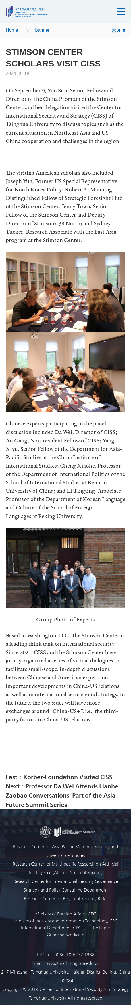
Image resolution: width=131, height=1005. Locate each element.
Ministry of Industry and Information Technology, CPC (65, 920)
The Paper (100, 927)
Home (12, 30)
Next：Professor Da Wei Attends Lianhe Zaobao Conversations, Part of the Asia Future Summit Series (62, 795)
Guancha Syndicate (65, 934)
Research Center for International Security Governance (65, 881)
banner (42, 30)
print (118, 30)
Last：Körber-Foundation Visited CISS (59, 777)
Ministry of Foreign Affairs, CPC (65, 914)
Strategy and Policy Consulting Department (65, 890)
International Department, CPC (51, 927)
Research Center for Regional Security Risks (65, 898)
